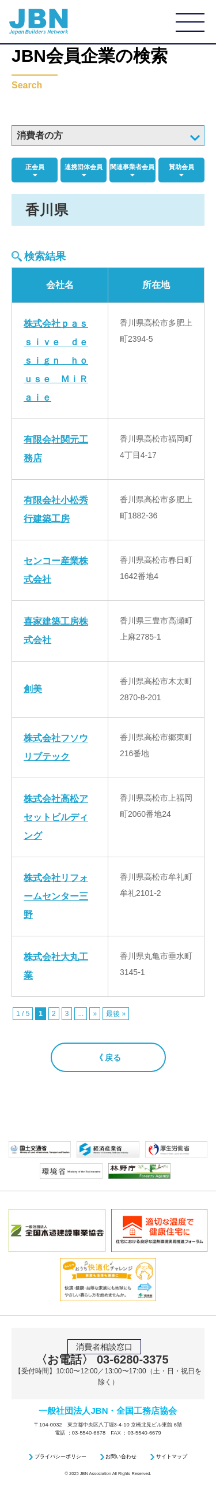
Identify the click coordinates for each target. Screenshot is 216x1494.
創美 (33, 689)
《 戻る (108, 1057)
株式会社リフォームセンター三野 (56, 896)
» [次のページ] (95, 1014)
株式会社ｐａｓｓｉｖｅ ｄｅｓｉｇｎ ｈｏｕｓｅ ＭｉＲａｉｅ (56, 360)
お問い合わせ (121, 1456)
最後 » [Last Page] (116, 1014)
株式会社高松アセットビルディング (56, 817)
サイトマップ (171, 1456)
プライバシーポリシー (60, 1456)
